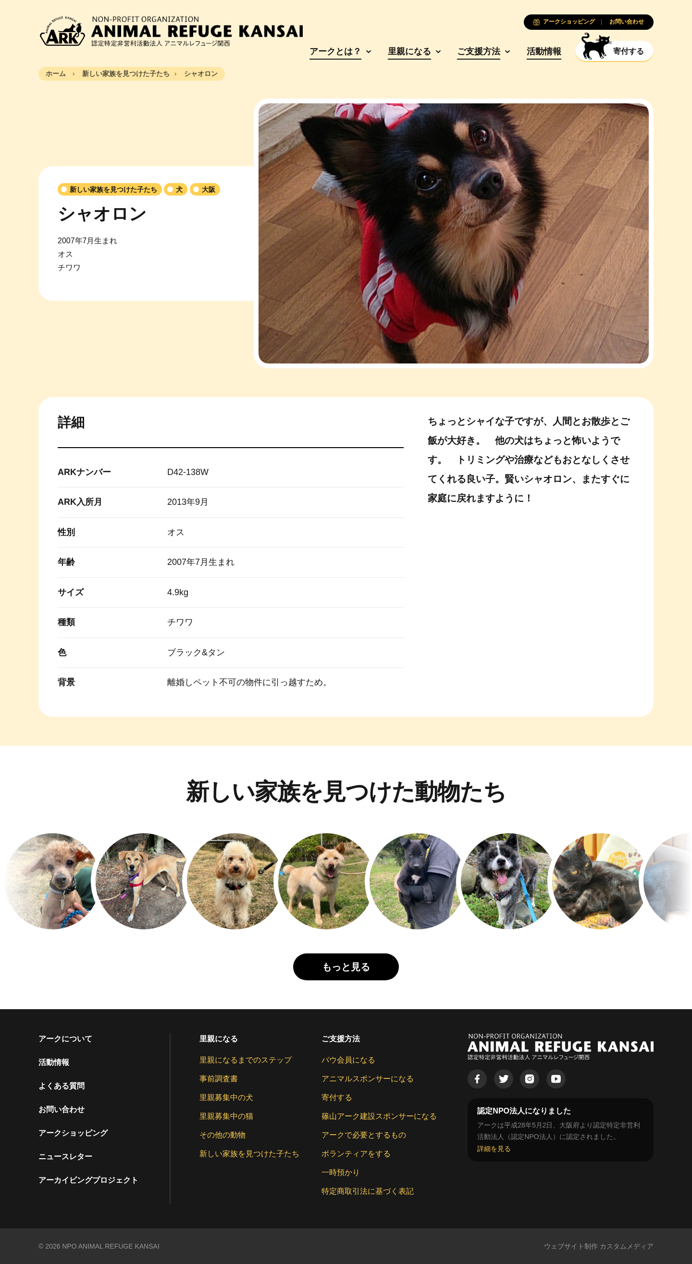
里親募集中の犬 (226, 1097)
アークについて (65, 1039)
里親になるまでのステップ (245, 1060)
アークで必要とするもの (363, 1135)
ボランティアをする (356, 1154)
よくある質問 (61, 1086)
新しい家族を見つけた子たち (249, 1154)
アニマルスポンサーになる (367, 1079)
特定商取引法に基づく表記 (367, 1191)
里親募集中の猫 (226, 1116)
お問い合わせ (61, 1109)
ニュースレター (65, 1156)
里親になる (409, 51)
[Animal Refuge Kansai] (170, 31)
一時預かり (340, 1172)
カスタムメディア (627, 1246)
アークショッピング (73, 1133)
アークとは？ (335, 51)
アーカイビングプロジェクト (88, 1180)
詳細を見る (494, 1148)
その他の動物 (222, 1135)
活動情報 (544, 51)
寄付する (336, 1097)
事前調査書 (218, 1079)
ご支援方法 (478, 51)
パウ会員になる (348, 1060)
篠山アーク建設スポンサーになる (379, 1116)
